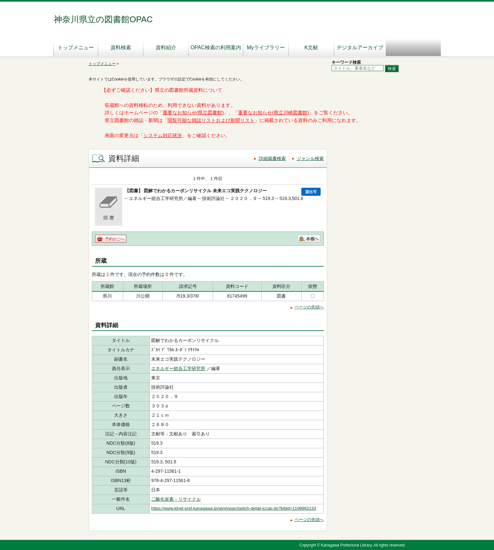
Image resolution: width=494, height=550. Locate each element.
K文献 (311, 47)
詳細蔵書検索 (272, 158)
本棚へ (312, 238)
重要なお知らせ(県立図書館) (193, 112)
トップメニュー (76, 47)
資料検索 (121, 47)
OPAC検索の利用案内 (215, 47)
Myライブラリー (266, 47)
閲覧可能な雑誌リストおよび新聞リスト (211, 120)
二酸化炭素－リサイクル (176, 499)
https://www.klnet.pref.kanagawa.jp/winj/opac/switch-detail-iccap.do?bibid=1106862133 (233, 508)
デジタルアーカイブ (360, 47)
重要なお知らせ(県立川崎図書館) (273, 112)
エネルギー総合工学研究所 (178, 368)
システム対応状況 (162, 135)
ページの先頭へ (309, 307)
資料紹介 (166, 47)
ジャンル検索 (310, 158)
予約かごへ (114, 239)
